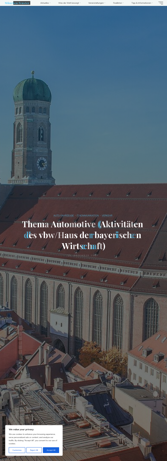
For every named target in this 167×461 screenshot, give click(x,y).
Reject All (34, 450)
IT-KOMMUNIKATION (88, 215)
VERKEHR (108, 215)
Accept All (51, 450)
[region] (34, 440)
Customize (17, 450)
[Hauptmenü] (159, 3)
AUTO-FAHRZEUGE (63, 215)
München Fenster (18, 3)
